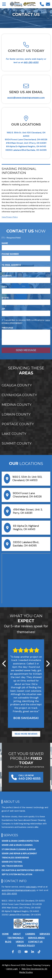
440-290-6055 (31, 62)
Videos (20, 941)
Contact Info (14, 881)
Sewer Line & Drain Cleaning (17, 845)
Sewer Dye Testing (12, 862)
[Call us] (42, 4)
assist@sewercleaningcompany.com (26, 97)
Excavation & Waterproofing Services (23, 870)
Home (5, 933)
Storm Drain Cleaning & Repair (18, 849)
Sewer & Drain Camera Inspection (20, 841)
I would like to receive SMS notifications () (26, 321)
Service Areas (36, 937)
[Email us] (48, 4)
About (17, 933)
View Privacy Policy (10, 217)
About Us (11, 801)
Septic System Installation (17, 874)
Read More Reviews (26, 733)
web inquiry (31, 887)
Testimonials (15, 937)
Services (10, 835)
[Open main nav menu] (4, 4)
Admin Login (12, 969)
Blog (8, 941)
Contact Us (35, 941)
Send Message (26, 350)
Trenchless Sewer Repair (15, 857)
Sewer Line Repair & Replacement (19, 853)
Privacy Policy (26, 945)
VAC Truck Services (12, 866)
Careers (30, 933)
